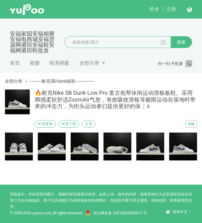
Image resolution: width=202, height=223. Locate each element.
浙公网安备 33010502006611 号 (116, 213)
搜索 (181, 42)
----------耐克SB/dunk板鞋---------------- (61, 81)
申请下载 (68, 124)
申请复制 (45, 124)
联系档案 (59, 63)
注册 (171, 9)
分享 (88, 124)
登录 (154, 9)
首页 (15, 63)
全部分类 (89, 63)
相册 (35, 63)
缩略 (191, 124)
